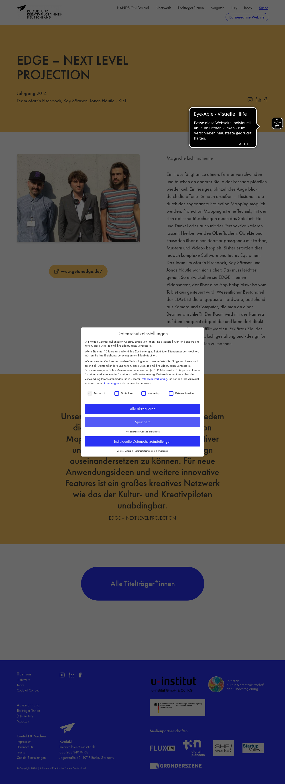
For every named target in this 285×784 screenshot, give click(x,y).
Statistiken (123, 393)
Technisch (97, 393)
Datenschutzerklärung (154, 379)
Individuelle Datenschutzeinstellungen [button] (142, 441)
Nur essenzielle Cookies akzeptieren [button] (143, 431)
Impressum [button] (163, 450)
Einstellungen (111, 383)
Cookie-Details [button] (124, 450)
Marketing (150, 393)
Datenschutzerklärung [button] (144, 450)
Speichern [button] (142, 421)
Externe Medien (182, 393)
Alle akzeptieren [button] (142, 408)
